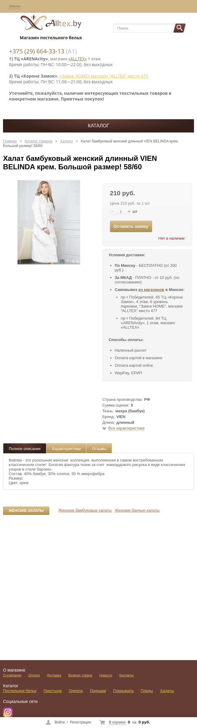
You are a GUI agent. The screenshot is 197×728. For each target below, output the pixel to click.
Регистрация (80, 722)
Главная (10, 141)
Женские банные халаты (137, 510)
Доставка (54, 675)
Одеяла (76, 690)
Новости (105, 675)
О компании (12, 675)
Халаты (66, 141)
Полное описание (25, 448)
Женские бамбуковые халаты (85, 510)
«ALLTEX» (77, 59)
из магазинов (151, 289)
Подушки (98, 690)
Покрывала (123, 690)
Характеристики (66, 448)
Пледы (147, 690)
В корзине (117, 722)
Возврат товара (80, 675)
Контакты (126, 675)
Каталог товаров (38, 141)
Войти (60, 722)
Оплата (34, 675)
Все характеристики (126, 428)
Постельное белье (19, 690)
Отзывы (99, 448)
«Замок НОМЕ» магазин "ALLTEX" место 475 (103, 76)
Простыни (53, 690)
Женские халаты (26, 511)
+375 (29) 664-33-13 (36, 51)
